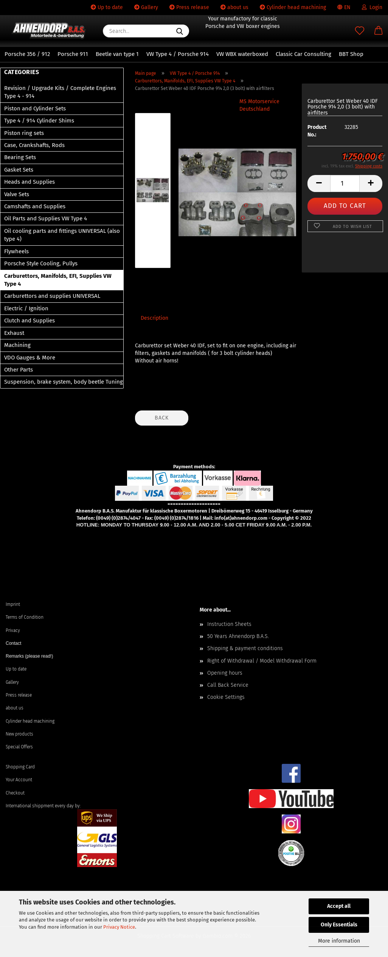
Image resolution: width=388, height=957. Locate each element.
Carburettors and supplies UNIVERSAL (52, 296)
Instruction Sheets (229, 624)
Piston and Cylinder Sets (35, 108)
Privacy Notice (119, 927)
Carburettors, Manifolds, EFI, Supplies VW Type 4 (58, 280)
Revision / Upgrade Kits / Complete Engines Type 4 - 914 (60, 92)
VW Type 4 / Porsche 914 (177, 54)
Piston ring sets (24, 133)
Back (162, 418)
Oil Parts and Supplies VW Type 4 (45, 218)
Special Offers (19, 746)
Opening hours (224, 673)
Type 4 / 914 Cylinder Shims (39, 120)
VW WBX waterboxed (242, 54)
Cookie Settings (226, 697)
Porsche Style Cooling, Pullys (41, 263)
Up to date (107, 7)
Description (154, 318)
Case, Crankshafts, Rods (34, 145)
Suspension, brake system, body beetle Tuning (63, 381)
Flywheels (16, 251)
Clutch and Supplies (29, 320)
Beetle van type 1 (117, 54)
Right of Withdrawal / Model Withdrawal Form (262, 661)
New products (19, 734)
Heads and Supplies (29, 181)
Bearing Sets (20, 157)
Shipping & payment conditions (245, 648)
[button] (378, 31)
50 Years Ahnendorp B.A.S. (238, 636)
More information (339, 941)
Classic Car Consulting (303, 54)
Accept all (339, 906)
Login (372, 7)
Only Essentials (339, 924)
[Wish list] (359, 31)
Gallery (146, 7)
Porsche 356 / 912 (27, 54)
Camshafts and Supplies (34, 206)
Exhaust (14, 333)
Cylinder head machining (293, 7)
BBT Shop (351, 54)
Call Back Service (227, 685)
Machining (17, 345)
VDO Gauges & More (29, 357)
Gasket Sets (18, 169)
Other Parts (18, 369)
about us (234, 7)
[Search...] (179, 31)
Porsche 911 (72, 54)
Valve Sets (16, 194)
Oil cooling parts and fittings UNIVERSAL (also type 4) (62, 235)
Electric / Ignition (26, 308)
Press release (189, 7)
